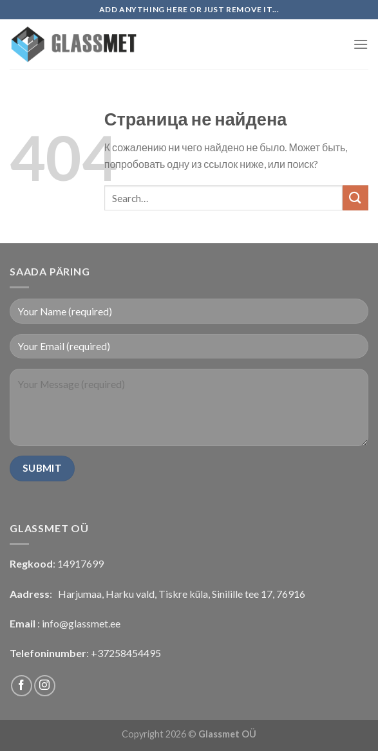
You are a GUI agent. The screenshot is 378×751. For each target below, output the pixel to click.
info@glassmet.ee (81, 623)
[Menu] (360, 44)
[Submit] (355, 197)
